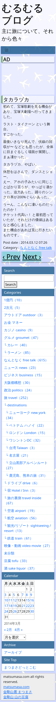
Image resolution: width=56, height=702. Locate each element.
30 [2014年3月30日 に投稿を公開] (32, 611)
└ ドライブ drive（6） (21, 483)
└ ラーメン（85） (18, 352)
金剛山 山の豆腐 (15, 697)
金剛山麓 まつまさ (17, 691)
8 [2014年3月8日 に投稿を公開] (27, 594)
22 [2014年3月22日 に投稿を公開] (28, 605)
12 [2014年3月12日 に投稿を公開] (15, 600)
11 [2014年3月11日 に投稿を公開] (11, 600)
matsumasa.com (16, 686)
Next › (31, 256)
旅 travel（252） (17, 397)
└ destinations (15, 405)
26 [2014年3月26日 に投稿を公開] (15, 611)
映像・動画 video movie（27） (28, 545)
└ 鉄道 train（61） (18, 538)
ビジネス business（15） (24, 375)
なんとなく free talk (36, 247)
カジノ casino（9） (19, 330)
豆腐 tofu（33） (16, 560)
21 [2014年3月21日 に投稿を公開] (23, 605)
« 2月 (8, 629)
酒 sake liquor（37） (20, 568)
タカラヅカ (16, 99)
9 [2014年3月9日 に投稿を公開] (31, 594)
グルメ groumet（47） (22, 337)
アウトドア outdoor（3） (24, 315)
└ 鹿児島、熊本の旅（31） (25, 475)
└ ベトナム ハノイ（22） (25, 425)
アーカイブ (13, 652)
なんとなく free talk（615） (26, 360)
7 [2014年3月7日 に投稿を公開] (22, 594)
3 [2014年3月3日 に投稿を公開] (5, 594)
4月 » (19, 629)
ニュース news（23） (21, 367)
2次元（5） (13, 307)
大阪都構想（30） (18, 382)
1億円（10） (14, 300)
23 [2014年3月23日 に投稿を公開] (32, 605)
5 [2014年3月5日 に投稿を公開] (14, 594)
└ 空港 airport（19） (20, 510)
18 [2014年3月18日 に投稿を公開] (11, 605)
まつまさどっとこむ (20, 667)
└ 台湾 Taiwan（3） (20, 447)
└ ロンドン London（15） (25, 432)
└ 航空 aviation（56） (21, 518)
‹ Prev (11, 256)
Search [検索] (10, 284)
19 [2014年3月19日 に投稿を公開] (15, 605)
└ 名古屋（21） (17, 455)
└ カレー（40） (16, 345)
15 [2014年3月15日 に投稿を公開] (28, 600)
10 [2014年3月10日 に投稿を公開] (6, 600)
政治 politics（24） (19, 390)
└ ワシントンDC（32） (23, 440)
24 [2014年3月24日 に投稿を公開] (6, 611)
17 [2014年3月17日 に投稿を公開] (6, 605)
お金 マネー (13, 322)
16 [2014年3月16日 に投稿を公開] (32, 600)
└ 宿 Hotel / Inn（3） (20, 490)
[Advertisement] (19, 78)
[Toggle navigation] (6, 50)
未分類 (9, 553)
